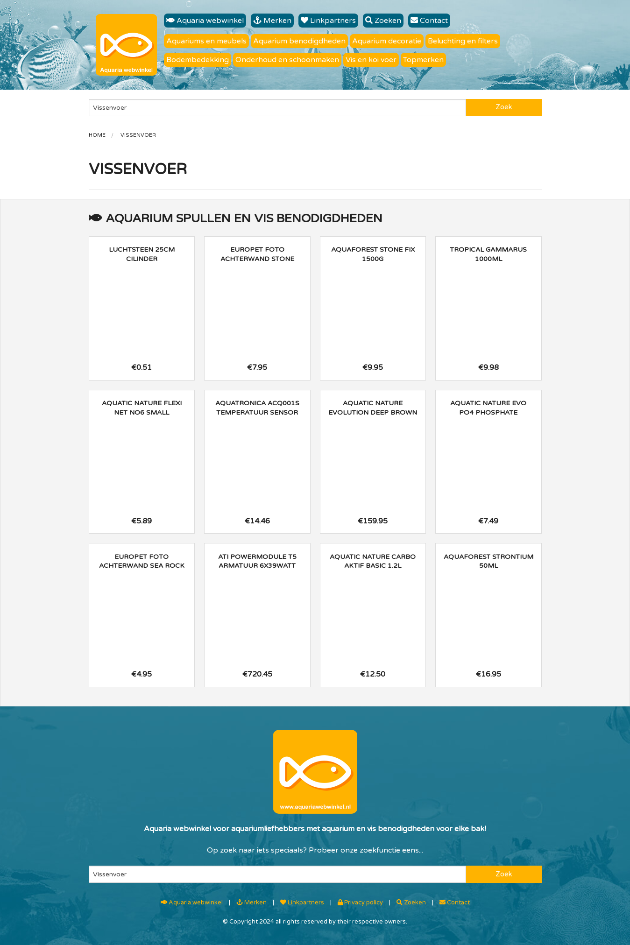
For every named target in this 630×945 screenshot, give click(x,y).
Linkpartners (328, 20)
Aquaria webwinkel (205, 20)
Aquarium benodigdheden (299, 41)
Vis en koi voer (371, 59)
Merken (272, 20)
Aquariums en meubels (206, 41)
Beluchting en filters (463, 41)
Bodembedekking (197, 59)
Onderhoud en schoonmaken (287, 59)
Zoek (504, 107)
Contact (429, 20)
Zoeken (383, 20)
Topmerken (423, 59)
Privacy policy (360, 902)
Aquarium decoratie (386, 41)
